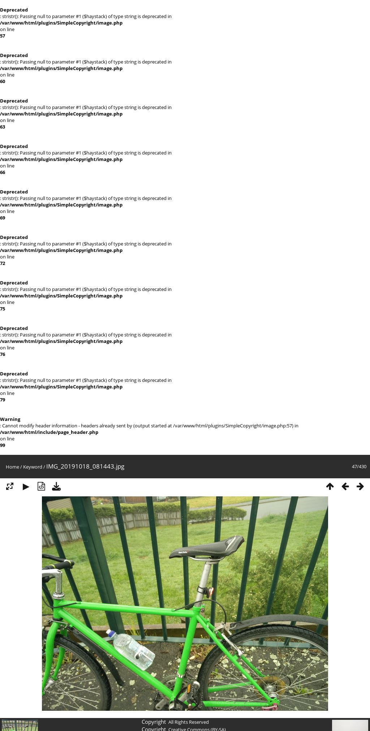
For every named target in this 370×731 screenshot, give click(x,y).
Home (12, 467)
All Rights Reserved (188, 722)
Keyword (32, 467)
